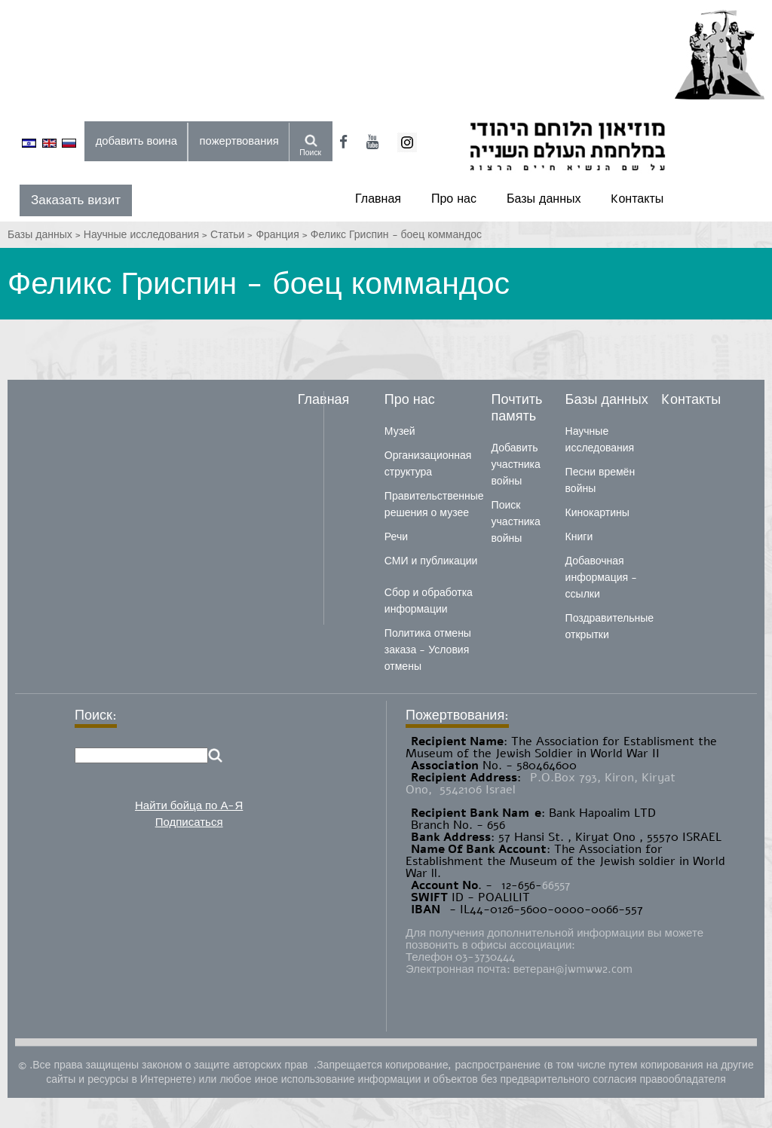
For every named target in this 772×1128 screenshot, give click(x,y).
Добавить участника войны (516, 464)
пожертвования (239, 140)
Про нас (453, 199)
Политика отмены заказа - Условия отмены (427, 650)
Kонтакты (637, 199)
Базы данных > (46, 235)
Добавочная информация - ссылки (601, 577)
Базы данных (544, 199)
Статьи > (233, 235)
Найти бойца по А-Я (189, 805)
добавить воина (136, 140)
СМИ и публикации (431, 561)
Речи (396, 537)
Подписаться (189, 822)
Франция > (283, 235)
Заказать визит (76, 200)
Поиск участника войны (516, 522)
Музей (399, 431)
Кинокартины (597, 513)
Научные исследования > (147, 235)
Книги (579, 537)
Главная (378, 199)
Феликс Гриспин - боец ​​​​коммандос (396, 235)
